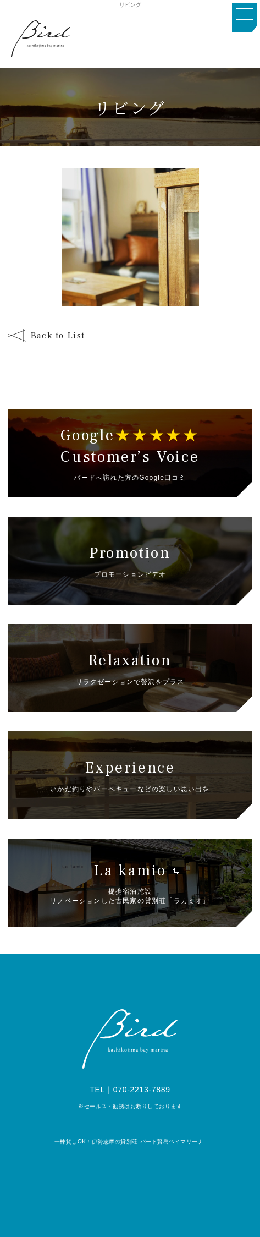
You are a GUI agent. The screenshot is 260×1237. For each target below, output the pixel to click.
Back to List (58, 335)
